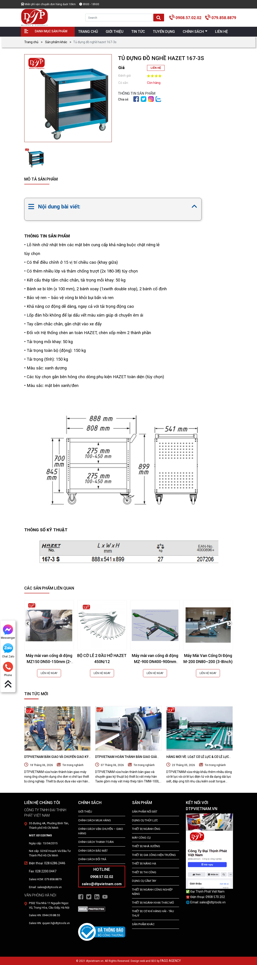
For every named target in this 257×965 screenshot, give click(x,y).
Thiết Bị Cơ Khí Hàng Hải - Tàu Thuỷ (153, 913)
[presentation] (27, 623)
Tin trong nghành (72, 765)
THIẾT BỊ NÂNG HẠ (144, 863)
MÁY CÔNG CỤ (141, 837)
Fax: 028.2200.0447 (42, 871)
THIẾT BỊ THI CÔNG (144, 872)
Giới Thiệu (85, 811)
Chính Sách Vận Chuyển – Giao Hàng (100, 831)
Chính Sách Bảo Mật (93, 850)
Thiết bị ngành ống (146, 829)
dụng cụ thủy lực (145, 820)
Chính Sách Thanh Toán (96, 842)
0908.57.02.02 (188, 17)
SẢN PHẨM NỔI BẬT (144, 811)
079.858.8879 (223, 17)
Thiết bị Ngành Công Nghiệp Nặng (152, 892)
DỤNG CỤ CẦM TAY (144, 880)
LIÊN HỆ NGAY (49, 673)
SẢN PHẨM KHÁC (143, 924)
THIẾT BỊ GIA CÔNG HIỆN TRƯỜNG (154, 855)
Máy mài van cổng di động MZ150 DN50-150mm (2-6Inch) (49, 661)
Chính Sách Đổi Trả (92, 859)
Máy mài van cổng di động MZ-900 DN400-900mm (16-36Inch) (155, 661)
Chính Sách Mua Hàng (94, 820)
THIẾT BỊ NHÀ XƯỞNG (146, 846)
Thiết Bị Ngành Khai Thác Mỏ (153, 902)
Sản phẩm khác (56, 42)
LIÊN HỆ (156, 67)
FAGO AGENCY (170, 961)
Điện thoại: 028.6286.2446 (47, 863)
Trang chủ (31, 42)
